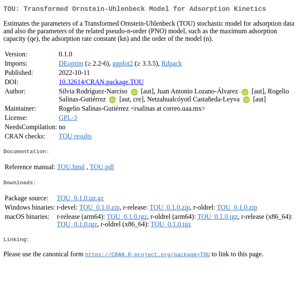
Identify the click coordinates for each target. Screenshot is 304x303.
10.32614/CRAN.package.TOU (101, 83)
